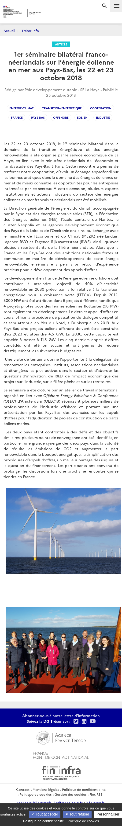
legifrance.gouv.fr (68, 802)
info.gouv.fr (95, 802)
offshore (61, 117)
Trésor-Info (30, 30)
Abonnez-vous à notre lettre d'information (61, 715)
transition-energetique (62, 108)
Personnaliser (107, 814)
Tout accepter (45, 814)
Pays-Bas (38, 117)
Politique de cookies (35, 794)
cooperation (100, 108)
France (17, 117)
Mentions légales (46, 789)
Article (61, 44)
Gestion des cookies (70, 794)
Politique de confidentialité (84, 789)
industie (103, 117)
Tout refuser (77, 814)
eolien (82, 117)
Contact (23, 789)
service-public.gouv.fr (34, 802)
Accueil (9, 30)
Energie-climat (21, 108)
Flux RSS (95, 794)
